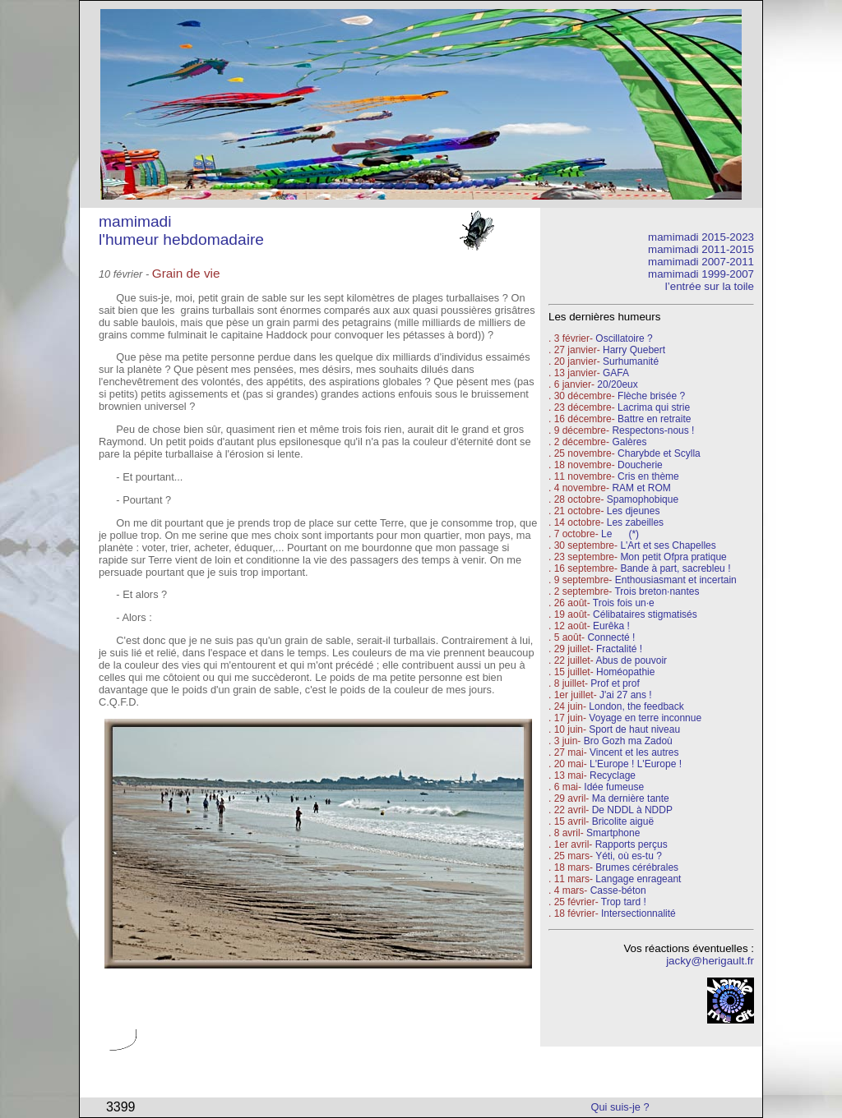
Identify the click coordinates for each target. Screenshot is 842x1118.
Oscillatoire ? (623, 338)
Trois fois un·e (624, 603)
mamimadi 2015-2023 (701, 237)
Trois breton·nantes (656, 591)
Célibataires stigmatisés (645, 614)
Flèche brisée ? (651, 396)
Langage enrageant (638, 879)
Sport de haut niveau (634, 729)
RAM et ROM (641, 488)
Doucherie (640, 465)
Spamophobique (642, 499)
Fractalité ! (618, 649)
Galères (629, 442)
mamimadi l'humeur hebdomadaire (181, 230)
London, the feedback (636, 706)
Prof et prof (614, 683)
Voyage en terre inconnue (645, 718)
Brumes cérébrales (636, 867)
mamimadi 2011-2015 (701, 249)
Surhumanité (631, 361)
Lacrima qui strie (654, 407)
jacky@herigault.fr (710, 961)
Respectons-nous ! (653, 430)
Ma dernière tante (630, 798)
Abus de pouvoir (631, 660)
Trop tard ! (623, 902)
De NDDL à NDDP (632, 810)
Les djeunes (633, 511)
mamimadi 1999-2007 (701, 274)
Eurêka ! (611, 626)
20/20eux (617, 384)
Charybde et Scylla (659, 453)
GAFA (616, 373)
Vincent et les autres (634, 752)
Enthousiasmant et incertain (676, 580)
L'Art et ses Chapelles (667, 545)
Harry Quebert (634, 350)
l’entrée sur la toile (709, 286)
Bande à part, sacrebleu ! (675, 568)
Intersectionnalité (638, 913)
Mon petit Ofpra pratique (673, 557)
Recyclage (613, 775)
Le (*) (620, 534)
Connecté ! (611, 637)
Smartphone (613, 833)
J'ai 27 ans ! (625, 695)
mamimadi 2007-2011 (701, 261)
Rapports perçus (631, 844)
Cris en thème (648, 476)
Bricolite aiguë (623, 821)
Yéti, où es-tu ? (628, 856)
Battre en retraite (654, 419)
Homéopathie (625, 672)
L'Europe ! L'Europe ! (636, 764)
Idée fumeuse (614, 787)
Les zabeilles (635, 522)
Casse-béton (618, 890)
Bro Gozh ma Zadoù (628, 741)
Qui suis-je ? (620, 1107)
